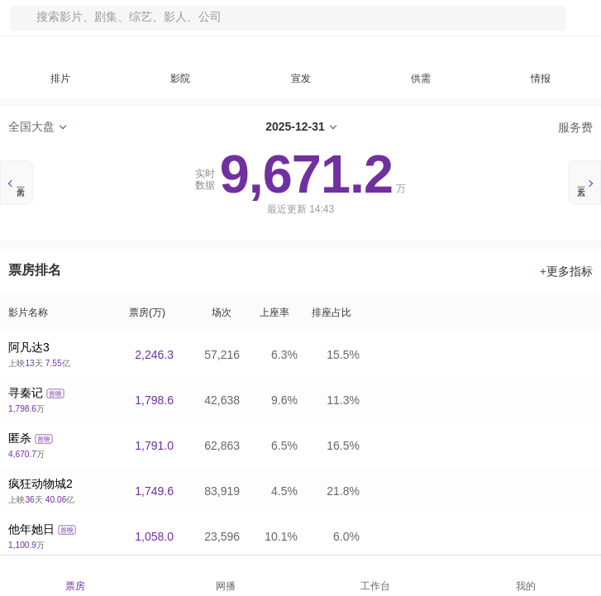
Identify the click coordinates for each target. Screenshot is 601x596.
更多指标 (566, 271)
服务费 (568, 127)
